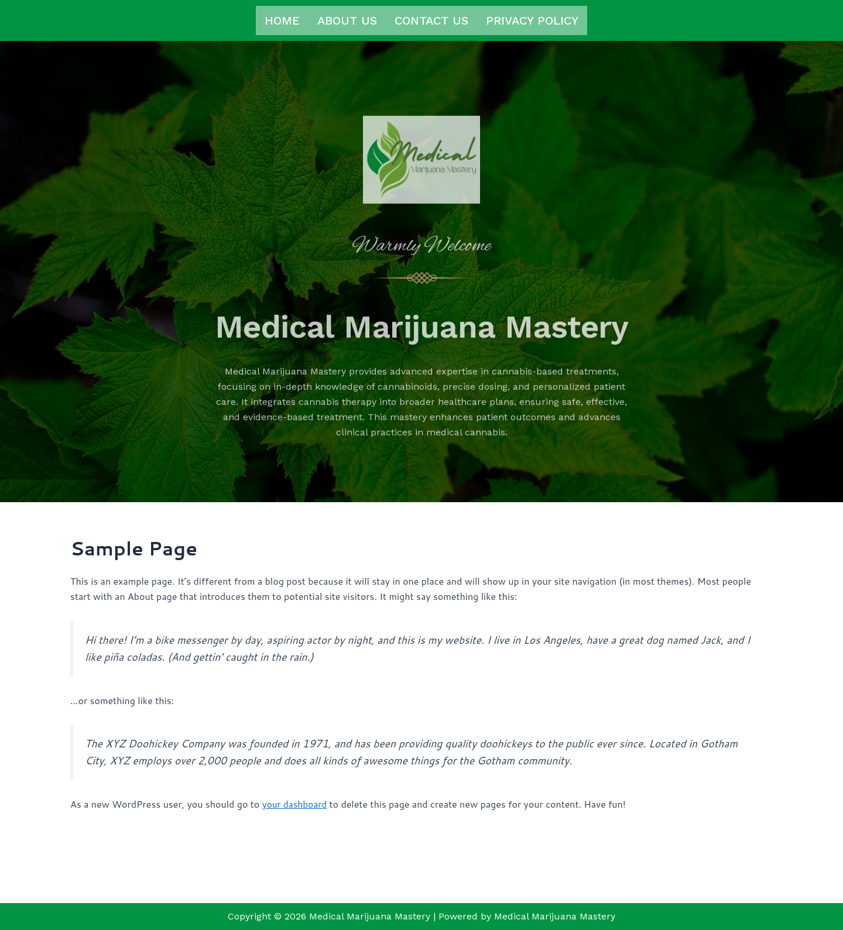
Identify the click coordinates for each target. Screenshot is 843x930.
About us (347, 20)
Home (282, 20)
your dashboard (296, 860)
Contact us (431, 20)
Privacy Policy (532, 20)
